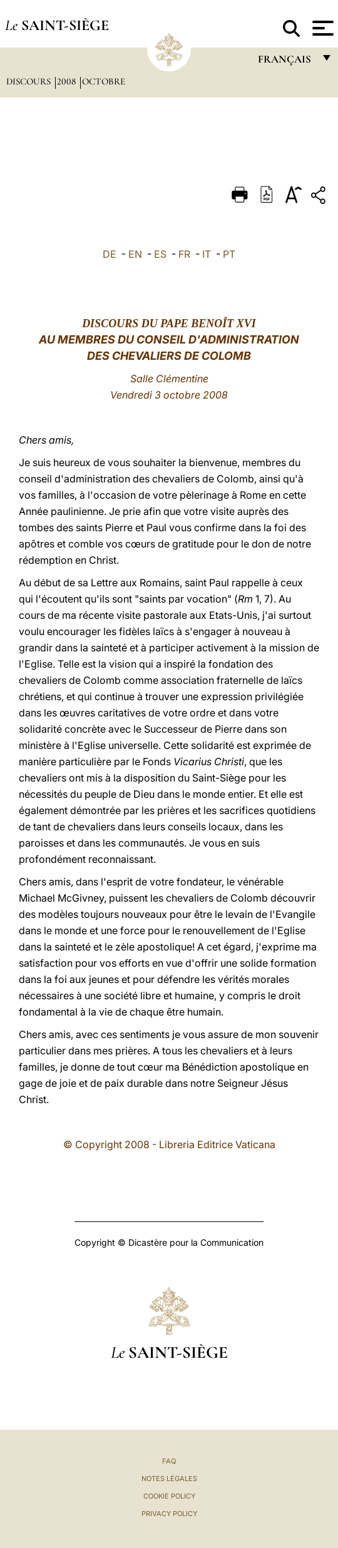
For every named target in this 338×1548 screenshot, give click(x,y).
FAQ (169, 1461)
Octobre (103, 81)
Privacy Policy (169, 1513)
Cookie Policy (169, 1496)
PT (229, 254)
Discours (29, 81)
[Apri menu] (321, 28)
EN (135, 254)
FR (184, 254)
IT (206, 254)
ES (160, 254)
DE (109, 254)
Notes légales (169, 1478)
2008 (67, 81)
